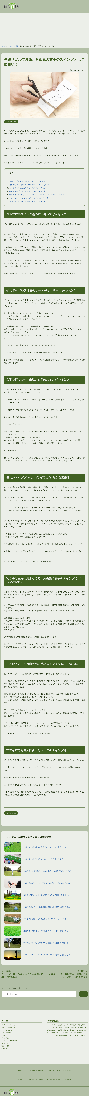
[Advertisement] (44, 28)
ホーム (3, 46)
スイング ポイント (7, 1032)
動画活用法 (4, 1048)
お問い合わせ (66, 1079)
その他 (3, 1035)
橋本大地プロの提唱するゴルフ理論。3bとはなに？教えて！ (37, 943)
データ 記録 (5, 1038)
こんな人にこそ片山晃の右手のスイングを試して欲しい (30, 198)
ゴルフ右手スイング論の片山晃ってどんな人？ (27, 181)
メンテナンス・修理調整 (9, 1040)
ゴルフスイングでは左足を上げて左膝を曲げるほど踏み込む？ (66, 1030)
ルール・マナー (6, 1043)
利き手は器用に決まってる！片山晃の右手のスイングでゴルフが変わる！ (37, 195)
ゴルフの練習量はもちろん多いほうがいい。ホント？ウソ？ (37, 919)
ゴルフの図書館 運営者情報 (34, 1079)
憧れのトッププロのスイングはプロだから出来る (28, 191)
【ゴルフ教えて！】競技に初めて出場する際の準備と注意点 (37, 907)
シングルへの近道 (12, 46)
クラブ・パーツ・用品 (8, 1025)
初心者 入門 (5, 1046)
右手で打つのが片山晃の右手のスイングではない (28, 188)
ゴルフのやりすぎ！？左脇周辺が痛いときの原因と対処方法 (66, 1032)
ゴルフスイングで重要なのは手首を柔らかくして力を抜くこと (66, 1027)
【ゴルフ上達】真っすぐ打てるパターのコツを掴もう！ (35, 847)
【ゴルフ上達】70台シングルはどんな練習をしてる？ (34, 859)
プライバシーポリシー (53, 1079)
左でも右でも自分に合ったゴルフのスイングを (27, 201)
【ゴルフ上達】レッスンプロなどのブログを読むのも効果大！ (38, 883)
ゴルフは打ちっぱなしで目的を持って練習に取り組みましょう (38, 895)
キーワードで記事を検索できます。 (15, 988)
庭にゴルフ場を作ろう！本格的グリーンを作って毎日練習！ (37, 931)
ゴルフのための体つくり (9, 1027)
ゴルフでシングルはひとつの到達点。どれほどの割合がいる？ (38, 871)
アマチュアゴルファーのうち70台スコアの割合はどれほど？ (37, 955)
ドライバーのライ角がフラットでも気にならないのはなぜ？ (66, 1025)
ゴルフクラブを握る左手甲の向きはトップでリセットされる (66, 1035)
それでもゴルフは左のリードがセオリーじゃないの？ (30, 185)
